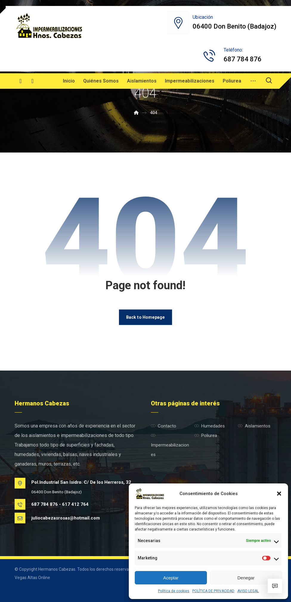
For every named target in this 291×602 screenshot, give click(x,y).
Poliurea (205, 435)
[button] (279, 494)
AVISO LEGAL (248, 591)
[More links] (253, 81)
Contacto (163, 426)
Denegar (246, 577)
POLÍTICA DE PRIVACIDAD (213, 591)
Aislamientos (254, 426)
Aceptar (171, 577)
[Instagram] (32, 81)
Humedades (209, 426)
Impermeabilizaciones (170, 445)
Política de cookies (173, 591)
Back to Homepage (145, 317)
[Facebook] (21, 81)
